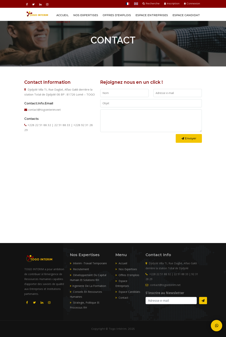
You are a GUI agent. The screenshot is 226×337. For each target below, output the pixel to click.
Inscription (172, 3)
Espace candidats (127, 292)
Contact (63, 22)
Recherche (151, 3)
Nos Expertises (85, 15)
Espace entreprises (151, 15)
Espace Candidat (186, 15)
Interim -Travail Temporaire (88, 263)
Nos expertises (126, 269)
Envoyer (188, 138)
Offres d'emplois (117, 15)
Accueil (62, 15)
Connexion (192, 3)
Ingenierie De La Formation (88, 286)
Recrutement (79, 269)
